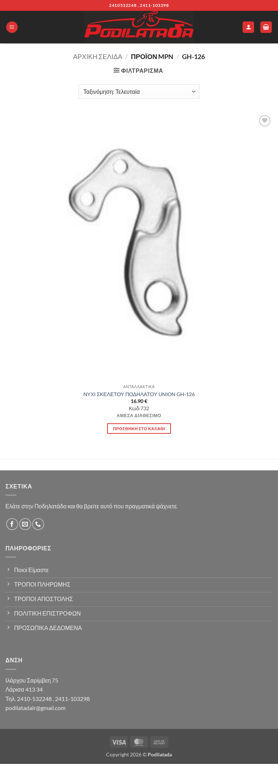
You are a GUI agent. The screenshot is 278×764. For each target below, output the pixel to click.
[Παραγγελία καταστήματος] (139, 91)
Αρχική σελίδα (97, 56)
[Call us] (38, 524)
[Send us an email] (25, 524)
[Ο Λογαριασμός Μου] (248, 27)
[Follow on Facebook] (12, 524)
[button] (12, 27)
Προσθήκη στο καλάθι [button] (139, 428)
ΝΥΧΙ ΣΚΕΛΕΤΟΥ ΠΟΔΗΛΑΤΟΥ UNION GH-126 (138, 394)
